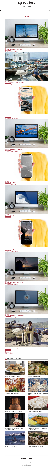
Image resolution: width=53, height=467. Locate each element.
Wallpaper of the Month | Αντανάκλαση (13, 49)
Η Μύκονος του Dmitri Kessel (11, 348)
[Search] (52, 10)
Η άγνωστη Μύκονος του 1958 (11, 446)
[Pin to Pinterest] (13, 51)
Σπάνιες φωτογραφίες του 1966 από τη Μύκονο (15, 82)
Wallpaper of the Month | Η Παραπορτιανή (14, 215)
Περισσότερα (8, 50)
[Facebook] (47, 10)
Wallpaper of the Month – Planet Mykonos (14, 315)
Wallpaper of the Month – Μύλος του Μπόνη (14, 282)
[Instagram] (49, 10)
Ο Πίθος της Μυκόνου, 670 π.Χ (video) (13, 411)
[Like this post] (5, 51)
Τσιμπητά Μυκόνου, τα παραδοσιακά (12, 393)
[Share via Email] (16, 51)
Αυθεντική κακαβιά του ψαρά (34, 376)
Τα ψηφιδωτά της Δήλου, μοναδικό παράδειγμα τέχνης (38, 394)
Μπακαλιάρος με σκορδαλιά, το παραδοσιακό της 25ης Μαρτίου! (37, 429)
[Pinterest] (50, 10)
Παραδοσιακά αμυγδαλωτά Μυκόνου (35, 411)
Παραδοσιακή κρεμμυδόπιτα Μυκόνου (12, 376)
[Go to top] (26, 465)
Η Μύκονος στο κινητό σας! (11, 115)
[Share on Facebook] (9, 51)
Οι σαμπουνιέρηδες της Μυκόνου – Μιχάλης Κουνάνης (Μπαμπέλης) (14, 429)
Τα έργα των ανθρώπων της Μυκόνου (35, 446)
